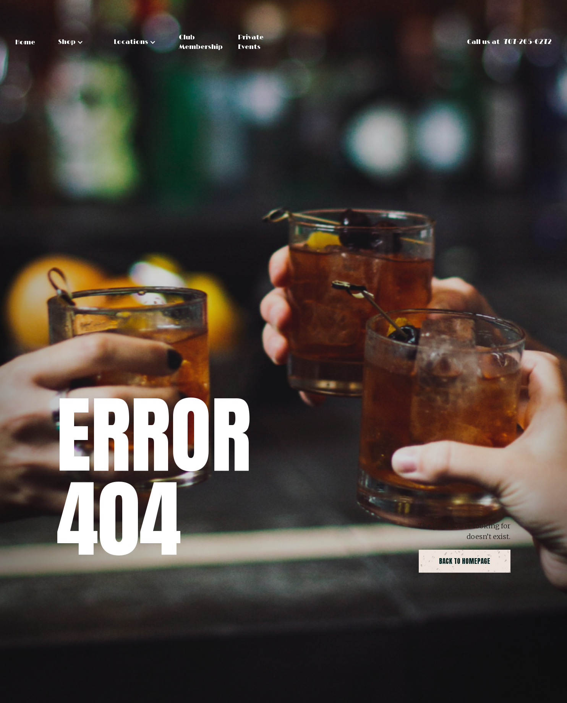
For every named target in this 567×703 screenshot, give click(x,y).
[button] (70, 42)
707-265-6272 (528, 42)
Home (25, 42)
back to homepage (464, 561)
